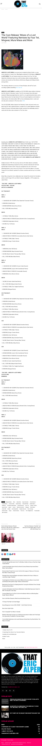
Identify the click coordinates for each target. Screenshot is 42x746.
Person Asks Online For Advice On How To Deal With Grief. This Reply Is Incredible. (24, 700)
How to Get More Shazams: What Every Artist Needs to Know (16, 598)
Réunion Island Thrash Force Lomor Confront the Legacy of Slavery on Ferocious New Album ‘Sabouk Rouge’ (20, 571)
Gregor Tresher (33, 505)
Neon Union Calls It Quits (7, 608)
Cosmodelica (4, 503)
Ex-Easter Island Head (11, 505)
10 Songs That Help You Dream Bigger (11, 601)
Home (2, 9)
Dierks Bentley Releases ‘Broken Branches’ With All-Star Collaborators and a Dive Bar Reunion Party (10, 527)
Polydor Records (23, 508)
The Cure (22, 510)
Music (6, 9)
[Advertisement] (21, 21)
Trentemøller (37, 510)
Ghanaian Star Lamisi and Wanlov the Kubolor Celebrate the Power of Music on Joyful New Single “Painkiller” (20, 576)
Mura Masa (32, 507)
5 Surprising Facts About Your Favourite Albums (13, 632)
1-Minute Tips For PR (7, 630)
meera (14, 507)
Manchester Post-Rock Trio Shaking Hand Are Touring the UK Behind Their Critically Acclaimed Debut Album (21, 585)
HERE (23, 100)
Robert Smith (4, 510)
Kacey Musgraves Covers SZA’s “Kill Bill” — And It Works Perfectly (17, 605)
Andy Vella (19, 501)
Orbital (8, 508)
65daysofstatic (9, 501)
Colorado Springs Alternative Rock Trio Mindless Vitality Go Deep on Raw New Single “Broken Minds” (21, 562)
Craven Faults (11, 503)
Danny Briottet (25, 503)
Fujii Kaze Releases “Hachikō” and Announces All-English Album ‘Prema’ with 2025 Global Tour (32, 527)
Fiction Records (21, 505)
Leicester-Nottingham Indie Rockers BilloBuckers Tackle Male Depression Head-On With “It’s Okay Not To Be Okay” (21, 589)
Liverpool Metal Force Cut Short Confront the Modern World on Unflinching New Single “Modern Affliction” (20, 594)
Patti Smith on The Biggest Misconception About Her (25, 713)
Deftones (4, 505)
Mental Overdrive (20, 507)
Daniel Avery (18, 503)
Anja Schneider (25, 501)
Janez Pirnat (4, 507)
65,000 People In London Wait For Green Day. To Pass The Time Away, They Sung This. (24, 707)
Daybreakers (32, 503)
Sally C (10, 510)
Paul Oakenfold (15, 508)
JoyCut (10, 507)
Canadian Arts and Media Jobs (9, 634)
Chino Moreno (33, 501)
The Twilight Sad (29, 510)
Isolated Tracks (6, 636)
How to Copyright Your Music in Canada (11, 611)
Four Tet (27, 505)
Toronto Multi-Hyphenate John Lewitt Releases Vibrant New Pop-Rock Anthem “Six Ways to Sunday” (21, 620)
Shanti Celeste (16, 510)
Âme (14, 501)
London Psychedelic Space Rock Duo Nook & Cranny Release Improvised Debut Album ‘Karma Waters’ (20, 567)
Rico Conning (30, 508)
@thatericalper (31, 647)
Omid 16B (4, 508)
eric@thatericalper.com (14, 687)
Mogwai (27, 507)
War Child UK (19, 87)
